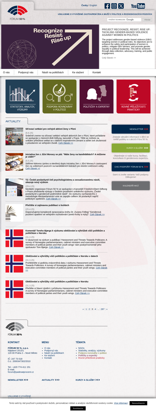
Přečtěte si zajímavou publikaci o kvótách (47, 205)
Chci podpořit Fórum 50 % (129, 167)
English (93, 5)
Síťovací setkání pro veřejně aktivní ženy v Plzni (50, 129)
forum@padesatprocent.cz (21, 372)
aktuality (48, 380)
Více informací (121, 403)
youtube (138, 6)
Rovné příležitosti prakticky (91, 358)
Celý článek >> (109, 58)
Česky (84, 5)
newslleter (15, 380)
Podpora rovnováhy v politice (92, 353)
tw (10, 391)
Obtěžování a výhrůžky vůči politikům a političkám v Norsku (56, 281)
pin (15, 391)
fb (107, 6)
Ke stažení (78, 72)
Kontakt (96, 72)
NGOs (81, 348)
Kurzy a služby (135, 148)
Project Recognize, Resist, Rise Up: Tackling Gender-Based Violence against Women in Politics (126, 32)
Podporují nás (25, 72)
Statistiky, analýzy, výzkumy (91, 350)
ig (114, 6)
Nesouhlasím (138, 403)
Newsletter (136, 129)
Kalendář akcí (131, 186)
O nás (47, 348)
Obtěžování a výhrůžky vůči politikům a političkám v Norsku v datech (61, 256)
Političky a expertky (87, 355)
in (25, 391)
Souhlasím (78, 408)
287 (102, 309)
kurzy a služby (85, 380)
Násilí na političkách (53, 72)
